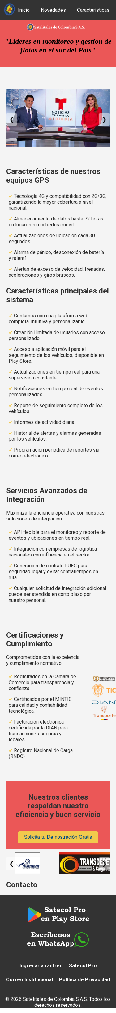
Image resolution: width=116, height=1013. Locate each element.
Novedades (53, 10)
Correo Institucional (29, 980)
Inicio (24, 10)
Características (93, 10)
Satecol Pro (83, 966)
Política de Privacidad (84, 980)
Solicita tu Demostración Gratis (58, 837)
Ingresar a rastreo (41, 966)
